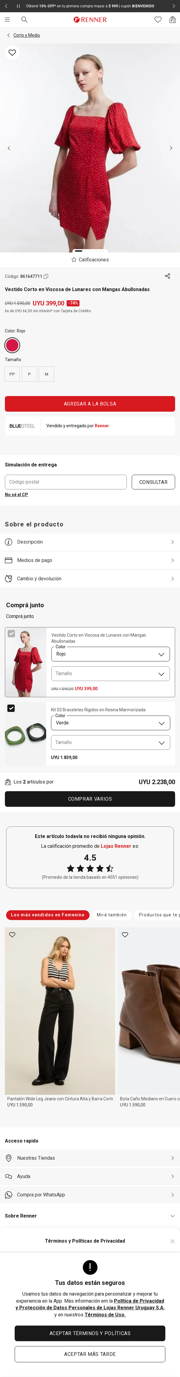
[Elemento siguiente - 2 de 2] (174, 6)
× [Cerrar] (172, 1241)
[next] (171, 148)
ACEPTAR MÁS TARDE (90, 1354)
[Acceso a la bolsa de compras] (172, 19)
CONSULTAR (153, 482)
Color (60, 647)
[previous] (9, 148)
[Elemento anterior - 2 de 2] (6, 6)
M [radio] (46, 374)
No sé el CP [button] (16, 494)
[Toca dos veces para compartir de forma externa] (167, 276)
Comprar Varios (90, 799)
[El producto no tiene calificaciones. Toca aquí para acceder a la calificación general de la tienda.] (90, 260)
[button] (8, 35)
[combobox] (110, 654)
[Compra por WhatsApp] (90, 1194)
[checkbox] (11, 633)
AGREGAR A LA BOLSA (90, 404)
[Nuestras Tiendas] (90, 1158)
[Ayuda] (90, 1176)
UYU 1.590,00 (20, 1104)
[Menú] (7, 19)
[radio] (12, 345)
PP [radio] (12, 374)
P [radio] (29, 374)
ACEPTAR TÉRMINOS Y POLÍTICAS (90, 1333)
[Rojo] (12, 345)
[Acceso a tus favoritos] (158, 19)
